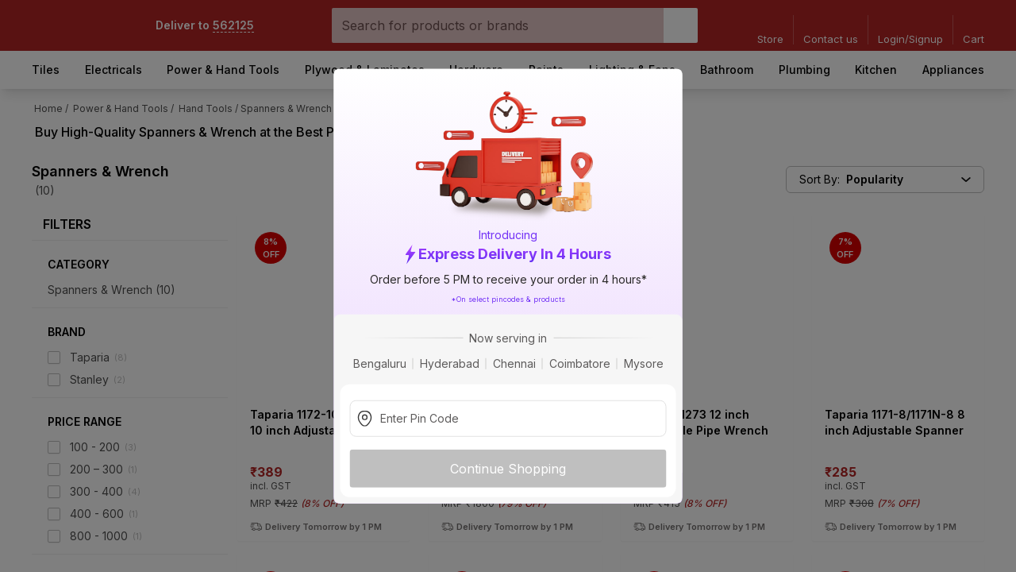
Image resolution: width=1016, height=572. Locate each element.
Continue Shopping (508, 468)
